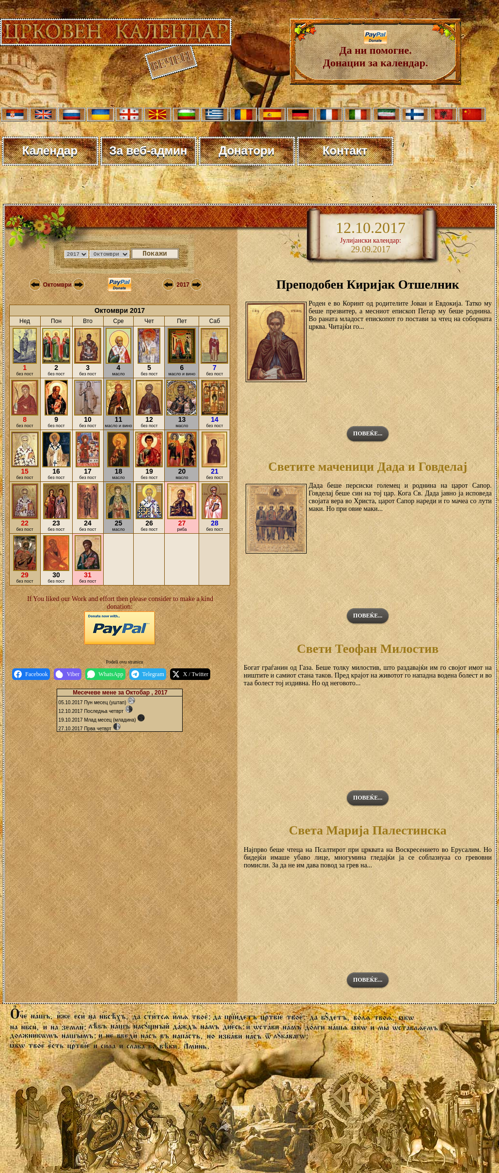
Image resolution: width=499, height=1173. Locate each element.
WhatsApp (105, 674)
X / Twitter (190, 674)
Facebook (31, 674)
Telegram (147, 674)
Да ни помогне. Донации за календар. (375, 51)
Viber (68, 674)
